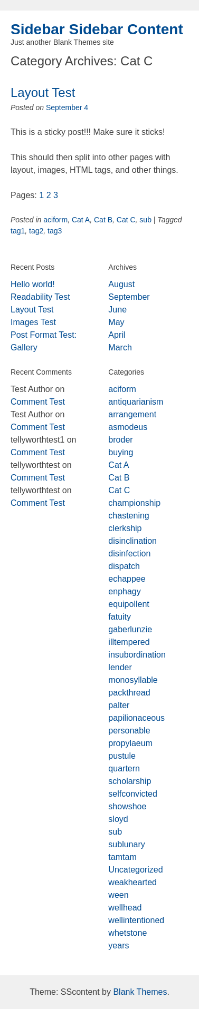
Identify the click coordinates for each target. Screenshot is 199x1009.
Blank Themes (140, 991)
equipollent (128, 604)
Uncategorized (135, 869)
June (117, 309)
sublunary (126, 844)
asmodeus (127, 427)
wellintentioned (136, 920)
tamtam (122, 857)
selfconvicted (132, 793)
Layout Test (43, 92)
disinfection (129, 553)
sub (145, 219)
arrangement (132, 414)
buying (120, 452)
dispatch (124, 566)
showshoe (127, 806)
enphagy (124, 591)
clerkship (124, 528)
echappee (126, 578)
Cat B (103, 219)
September (128, 296)
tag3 (55, 231)
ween (118, 894)
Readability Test (40, 296)
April (116, 334)
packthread (129, 692)
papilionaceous (136, 717)
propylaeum (130, 743)
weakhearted (132, 882)
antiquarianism (135, 401)
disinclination (132, 540)
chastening (128, 515)
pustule (122, 755)
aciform (55, 219)
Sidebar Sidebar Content (97, 29)
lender (119, 667)
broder (120, 439)
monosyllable (132, 679)
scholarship (129, 781)
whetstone (127, 932)
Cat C (126, 219)
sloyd (118, 819)
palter (118, 705)
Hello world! (33, 284)
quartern (124, 768)
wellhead (124, 907)
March (119, 347)
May (116, 322)
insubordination (137, 654)
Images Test (33, 322)
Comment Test (38, 401)
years (118, 945)
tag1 (18, 231)
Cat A (81, 219)
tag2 (36, 231)
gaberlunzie (130, 629)
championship (134, 502)
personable (129, 730)
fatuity (119, 616)
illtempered (128, 642)
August (121, 284)
